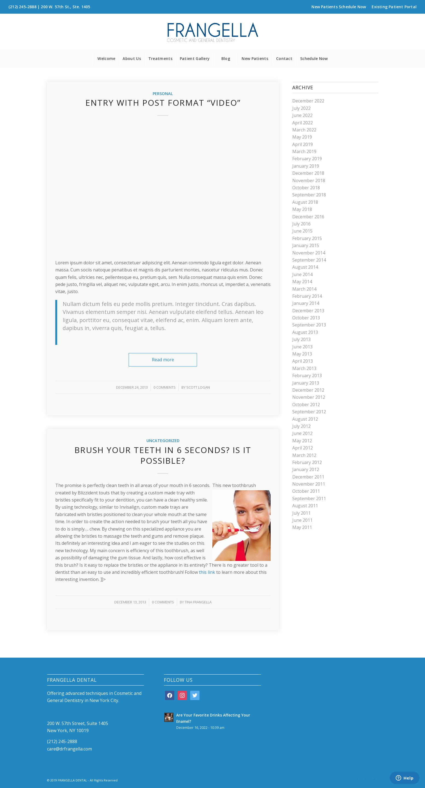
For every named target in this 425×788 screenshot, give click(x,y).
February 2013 (307, 375)
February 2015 (307, 238)
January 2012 (305, 469)
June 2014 (302, 274)
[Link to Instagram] (366, 779)
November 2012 (308, 397)
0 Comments (165, 387)
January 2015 (305, 245)
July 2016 (301, 224)
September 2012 (309, 412)
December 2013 (308, 311)
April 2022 (302, 123)
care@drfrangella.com (69, 749)
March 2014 (304, 289)
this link (207, 572)
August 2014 (305, 267)
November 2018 (308, 180)
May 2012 (302, 441)
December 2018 (308, 173)
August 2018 (305, 202)
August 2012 (305, 419)
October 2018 (306, 188)
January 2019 (305, 166)
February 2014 (307, 296)
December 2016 (308, 217)
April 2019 (302, 144)
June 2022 (302, 115)
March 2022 (304, 130)
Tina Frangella (198, 602)
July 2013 (301, 339)
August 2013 (305, 332)
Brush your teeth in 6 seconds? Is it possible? (162, 455)
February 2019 (307, 159)
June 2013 (302, 347)
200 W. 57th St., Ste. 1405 (65, 6)
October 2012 (306, 405)
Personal (163, 93)
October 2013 (306, 318)
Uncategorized (163, 440)
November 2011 (308, 484)
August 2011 (305, 506)
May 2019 (302, 137)
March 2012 (304, 455)
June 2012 (302, 433)
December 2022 (308, 101)
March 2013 (304, 368)
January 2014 (305, 303)
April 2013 (302, 361)
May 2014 (302, 282)
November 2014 (308, 253)
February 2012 (307, 462)
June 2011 (302, 520)
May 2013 (302, 354)
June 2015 (302, 231)
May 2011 (302, 527)
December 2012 (308, 390)
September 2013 (309, 325)
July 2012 (301, 426)
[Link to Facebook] (358, 779)
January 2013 (305, 383)
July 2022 (301, 108)
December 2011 (308, 477)
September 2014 (309, 260)
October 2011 (306, 491)
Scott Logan (198, 387)
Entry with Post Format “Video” (163, 102)
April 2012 (302, 448)
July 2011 (301, 513)
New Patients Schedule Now (338, 6)
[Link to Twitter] (374, 779)
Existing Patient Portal (394, 6)
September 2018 (309, 195)
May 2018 (302, 209)
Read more (163, 360)
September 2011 (309, 498)
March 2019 (304, 151)
